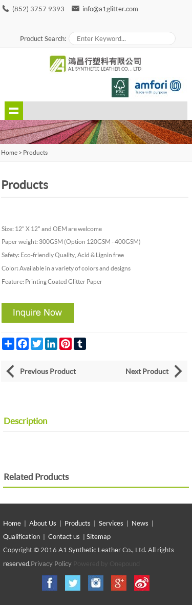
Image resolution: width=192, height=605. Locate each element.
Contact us (64, 536)
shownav (14, 110)
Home (12, 523)
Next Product (146, 371)
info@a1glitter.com (110, 9)
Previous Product (48, 371)
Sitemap (99, 536)
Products (35, 152)
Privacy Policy (51, 563)
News (140, 523)
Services (111, 523)
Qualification (21, 536)
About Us (42, 523)
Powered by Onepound (106, 563)
